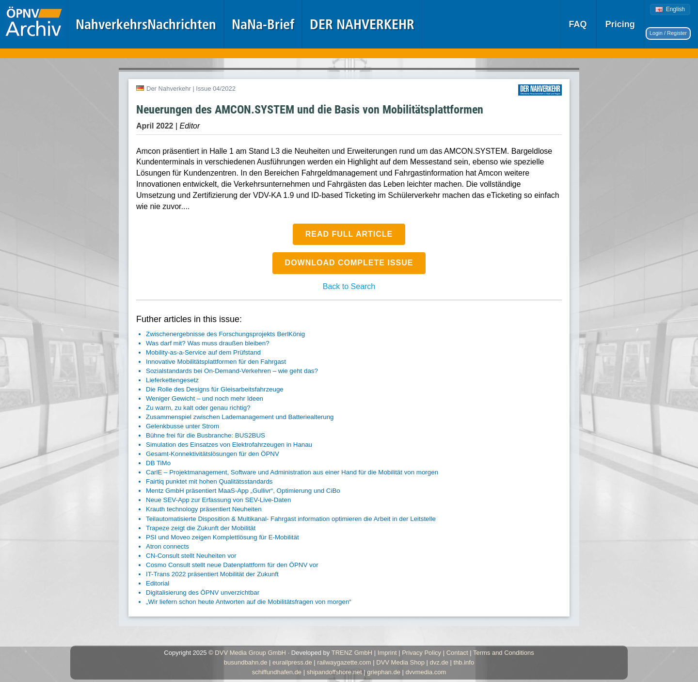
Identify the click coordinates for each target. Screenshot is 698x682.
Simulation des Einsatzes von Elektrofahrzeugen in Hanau (229, 444)
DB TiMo (158, 463)
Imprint (387, 652)
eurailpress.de (292, 662)
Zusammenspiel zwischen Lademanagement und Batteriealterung (239, 417)
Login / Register (668, 33)
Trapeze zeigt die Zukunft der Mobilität (200, 528)
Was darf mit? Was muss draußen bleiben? (208, 343)
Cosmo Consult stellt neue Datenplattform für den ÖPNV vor (232, 564)
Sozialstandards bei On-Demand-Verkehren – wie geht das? (232, 370)
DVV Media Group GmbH (250, 652)
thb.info (464, 662)
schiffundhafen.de (276, 672)
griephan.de (383, 672)
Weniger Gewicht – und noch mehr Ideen (204, 398)
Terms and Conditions (503, 652)
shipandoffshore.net (334, 672)
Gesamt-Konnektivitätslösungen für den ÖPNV (212, 453)
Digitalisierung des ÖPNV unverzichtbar (202, 592)
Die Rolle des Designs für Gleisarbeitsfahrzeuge (215, 389)
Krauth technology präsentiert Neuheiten (204, 509)
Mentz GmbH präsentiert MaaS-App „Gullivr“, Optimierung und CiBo (243, 490)
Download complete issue (349, 263)
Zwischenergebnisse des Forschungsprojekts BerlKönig (225, 334)
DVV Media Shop (400, 662)
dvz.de (439, 662)
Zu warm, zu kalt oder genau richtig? (198, 407)
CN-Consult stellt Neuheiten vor (191, 555)
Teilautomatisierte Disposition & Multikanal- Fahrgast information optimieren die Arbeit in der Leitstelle (291, 518)
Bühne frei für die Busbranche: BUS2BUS (205, 435)
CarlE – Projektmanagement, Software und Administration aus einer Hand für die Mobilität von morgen (292, 472)
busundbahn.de (246, 662)
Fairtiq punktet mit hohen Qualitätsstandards (209, 481)
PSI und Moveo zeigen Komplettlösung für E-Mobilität (222, 537)
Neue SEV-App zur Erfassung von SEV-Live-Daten (218, 499)
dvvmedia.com (426, 672)
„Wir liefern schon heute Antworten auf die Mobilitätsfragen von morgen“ (248, 601)
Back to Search (349, 286)
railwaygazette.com (344, 662)
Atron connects (167, 546)
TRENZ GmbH (352, 652)
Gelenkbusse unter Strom (182, 426)
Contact (457, 652)
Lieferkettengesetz (172, 380)
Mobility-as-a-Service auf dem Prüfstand (203, 352)
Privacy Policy (421, 652)
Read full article (349, 234)
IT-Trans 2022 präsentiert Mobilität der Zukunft (212, 574)
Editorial (157, 583)
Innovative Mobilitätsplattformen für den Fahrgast (216, 361)
